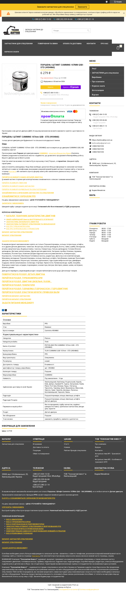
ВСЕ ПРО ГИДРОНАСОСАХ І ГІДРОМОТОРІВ (22, 229)
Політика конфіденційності (89, 589)
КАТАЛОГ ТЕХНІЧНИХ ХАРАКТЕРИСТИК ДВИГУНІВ (30, 216)
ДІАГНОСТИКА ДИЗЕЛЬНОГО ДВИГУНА (22, 222)
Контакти (91, 44)
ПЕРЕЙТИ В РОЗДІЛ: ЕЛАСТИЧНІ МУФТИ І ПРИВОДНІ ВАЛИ (30, 292)
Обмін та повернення (41, 454)
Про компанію (98, 82)
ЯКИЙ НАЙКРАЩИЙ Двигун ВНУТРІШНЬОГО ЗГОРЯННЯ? (29, 219)
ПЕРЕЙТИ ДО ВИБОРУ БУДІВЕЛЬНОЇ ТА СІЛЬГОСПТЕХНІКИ (24, 189)
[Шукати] (88, 30)
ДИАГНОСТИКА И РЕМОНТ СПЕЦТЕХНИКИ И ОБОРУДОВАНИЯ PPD (33, 526)
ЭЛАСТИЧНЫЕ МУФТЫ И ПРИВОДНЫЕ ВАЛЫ (25, 529)
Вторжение (37, 444)
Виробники (96, 77)
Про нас (104, 44)
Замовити (82, 7)
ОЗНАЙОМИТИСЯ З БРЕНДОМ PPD (19, 196)
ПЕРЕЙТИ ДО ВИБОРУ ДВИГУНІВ (14, 183)
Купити (50, 87)
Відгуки (95, 95)
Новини (67, 447)
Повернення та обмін (48, 44)
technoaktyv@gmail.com (101, 143)
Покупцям (37, 450)
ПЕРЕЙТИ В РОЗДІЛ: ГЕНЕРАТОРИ (18, 285)
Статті (66, 444)
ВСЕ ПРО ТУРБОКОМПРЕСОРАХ (18, 226)
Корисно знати (11, 52)
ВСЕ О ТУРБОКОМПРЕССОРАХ (18, 522)
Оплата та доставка (72, 44)
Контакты (36, 556)
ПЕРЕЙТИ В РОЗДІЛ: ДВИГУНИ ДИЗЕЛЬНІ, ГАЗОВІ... (27, 281)
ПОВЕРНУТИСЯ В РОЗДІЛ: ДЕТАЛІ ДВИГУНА (23, 274)
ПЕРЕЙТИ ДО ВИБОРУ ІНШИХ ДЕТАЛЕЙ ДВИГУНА (22, 177)
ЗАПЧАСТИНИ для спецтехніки (105, 73)
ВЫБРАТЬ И (28, 498)
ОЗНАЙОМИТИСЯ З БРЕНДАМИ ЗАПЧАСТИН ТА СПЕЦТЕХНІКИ (28, 193)
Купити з (71, 87)
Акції (94, 68)
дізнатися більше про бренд (60, 153)
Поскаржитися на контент (68, 589)
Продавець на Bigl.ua (63, 587)
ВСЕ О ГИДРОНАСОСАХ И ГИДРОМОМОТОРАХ (25, 524)
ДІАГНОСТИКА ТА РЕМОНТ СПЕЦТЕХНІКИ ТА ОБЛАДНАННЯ (30, 224)
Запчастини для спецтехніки (18, 44)
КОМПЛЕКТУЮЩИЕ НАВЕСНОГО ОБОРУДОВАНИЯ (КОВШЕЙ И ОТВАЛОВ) (36, 531)
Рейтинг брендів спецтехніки (75, 450)
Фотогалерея (98, 90)
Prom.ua (75, 585)
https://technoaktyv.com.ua (102, 140)
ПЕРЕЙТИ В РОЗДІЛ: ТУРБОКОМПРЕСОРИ (22, 278)
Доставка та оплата (41, 447)
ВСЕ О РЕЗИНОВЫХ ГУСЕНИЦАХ (19, 533)
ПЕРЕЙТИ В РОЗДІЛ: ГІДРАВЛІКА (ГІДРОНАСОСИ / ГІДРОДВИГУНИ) (35, 289)
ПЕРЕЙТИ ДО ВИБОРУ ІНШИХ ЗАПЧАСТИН (18, 186)
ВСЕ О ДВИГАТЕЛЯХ (14, 519)
